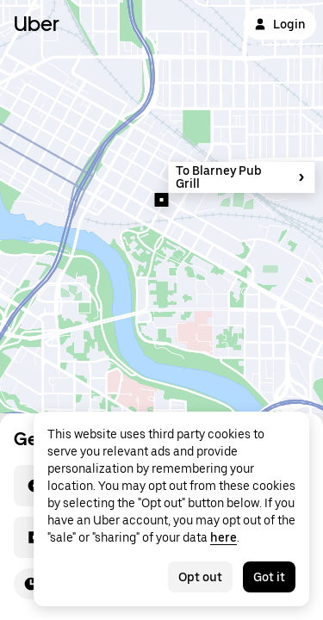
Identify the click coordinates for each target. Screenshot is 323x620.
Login (280, 24)
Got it (269, 577)
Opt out (200, 577)
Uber (36, 23)
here (223, 537)
